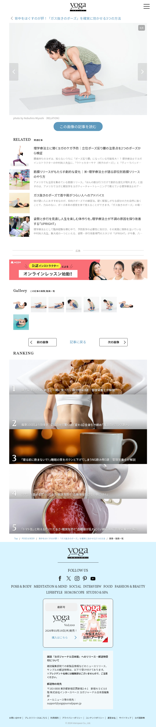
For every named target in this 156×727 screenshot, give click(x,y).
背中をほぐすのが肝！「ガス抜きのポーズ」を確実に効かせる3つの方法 (68, 18)
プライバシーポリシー (72, 717)
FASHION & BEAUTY (130, 587)
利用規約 (55, 717)
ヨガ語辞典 (140, 717)
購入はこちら (60, 637)
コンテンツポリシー (95, 717)
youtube (93, 578)
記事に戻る (78, 342)
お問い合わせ (15, 717)
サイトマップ (125, 717)
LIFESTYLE (54, 592)
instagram (77, 578)
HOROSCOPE (74, 592)
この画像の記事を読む (78, 126)
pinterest (85, 578)
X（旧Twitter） (69, 578)
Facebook (61, 578)
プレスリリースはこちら (36, 717)
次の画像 (113, 342)
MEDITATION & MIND (50, 587)
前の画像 (42, 342)
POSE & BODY (21, 587)
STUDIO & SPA (97, 592)
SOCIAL (75, 587)
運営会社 (112, 717)
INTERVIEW (92, 587)
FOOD (108, 587)
